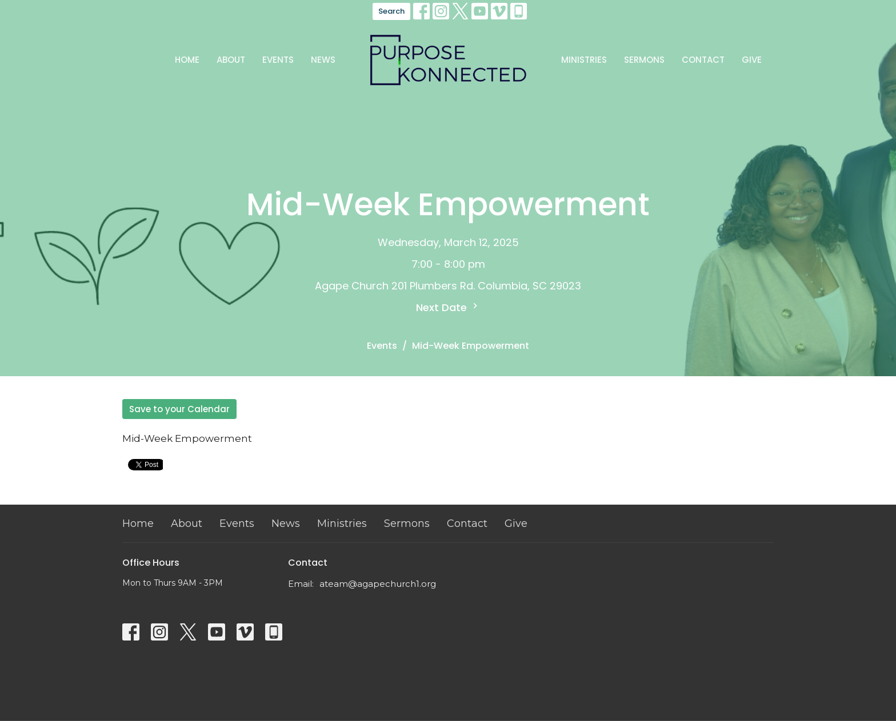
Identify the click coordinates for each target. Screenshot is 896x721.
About (231, 60)
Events (278, 60)
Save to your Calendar (179, 409)
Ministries (584, 60)
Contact (703, 60)
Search (391, 11)
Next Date (448, 307)
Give (752, 60)
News (323, 60)
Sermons (644, 60)
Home (187, 60)
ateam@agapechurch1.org (377, 583)
